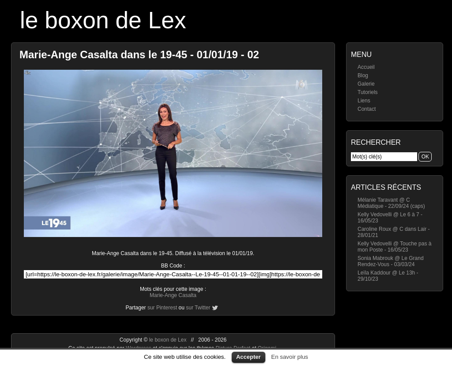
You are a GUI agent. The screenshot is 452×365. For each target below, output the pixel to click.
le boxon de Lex (103, 20)
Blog (363, 75)
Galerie (366, 84)
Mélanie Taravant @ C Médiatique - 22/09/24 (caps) (391, 203)
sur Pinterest (162, 308)
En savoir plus (289, 357)
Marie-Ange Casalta (173, 295)
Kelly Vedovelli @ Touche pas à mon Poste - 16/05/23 (394, 247)
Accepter (248, 357)
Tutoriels (368, 92)
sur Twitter (198, 308)
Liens (364, 101)
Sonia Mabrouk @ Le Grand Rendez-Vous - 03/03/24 (391, 261)
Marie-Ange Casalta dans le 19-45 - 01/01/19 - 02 (139, 54)
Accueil (366, 67)
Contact (367, 109)
